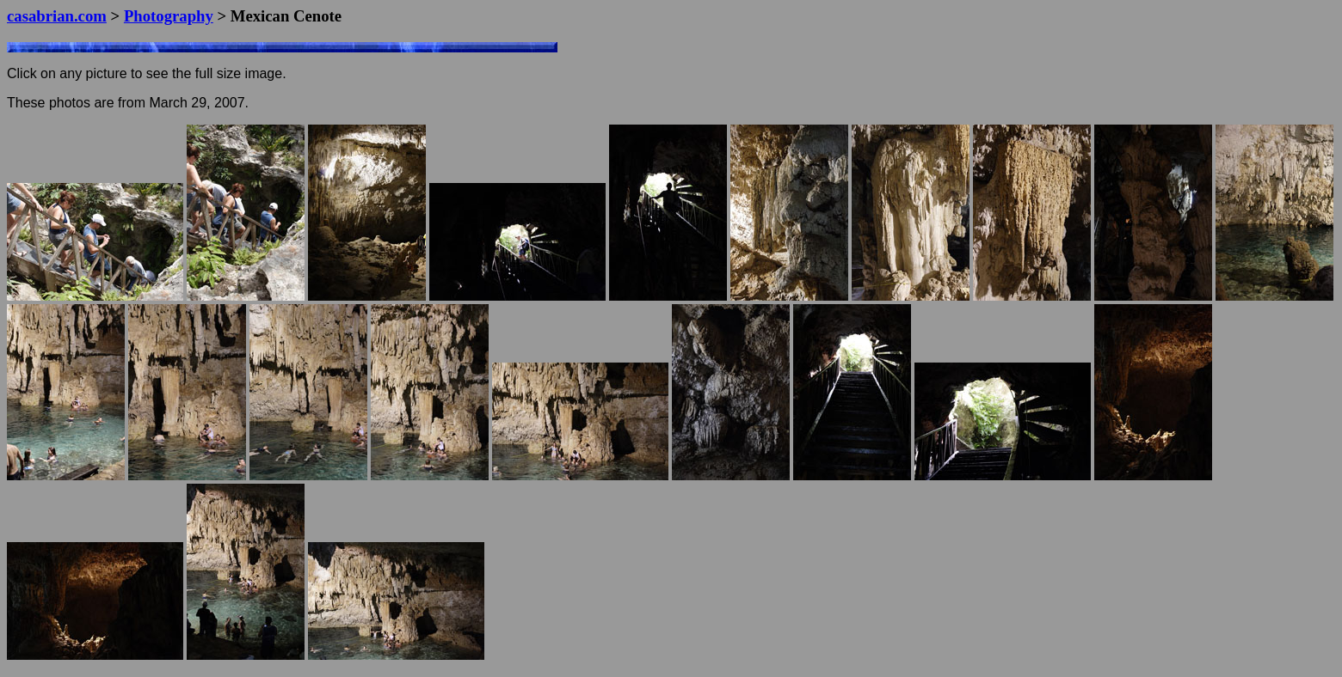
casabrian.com (57, 16)
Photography (168, 16)
